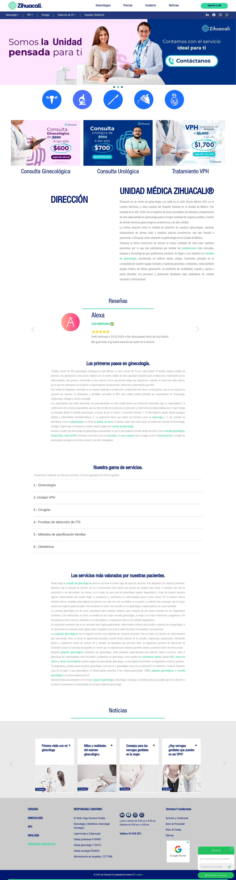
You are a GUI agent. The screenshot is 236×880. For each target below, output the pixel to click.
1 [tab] (114, 87)
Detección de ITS (66, 15)
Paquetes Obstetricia (94, 15)
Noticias (174, 5)
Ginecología (11, 15)
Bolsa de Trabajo (173, 830)
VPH (29, 15)
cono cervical (127, 436)
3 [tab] (122, 87)
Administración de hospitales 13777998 (93, 857)
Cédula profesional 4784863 (87, 839)
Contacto (150, 5)
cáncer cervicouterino (70, 662)
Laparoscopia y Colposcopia (87, 834)
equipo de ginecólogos (103, 680)
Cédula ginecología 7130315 (87, 845)
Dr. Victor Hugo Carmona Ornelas (89, 818)
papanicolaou (77, 422)
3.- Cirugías (41, 510)
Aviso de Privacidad (175, 824)
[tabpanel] (118, 52)
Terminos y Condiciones (177, 818)
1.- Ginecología (44, 485)
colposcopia (157, 417)
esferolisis (111, 436)
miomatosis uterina (151, 657)
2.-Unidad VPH (44, 497)
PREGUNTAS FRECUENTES (42, 844)
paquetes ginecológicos (66, 634)
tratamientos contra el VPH (64, 436)
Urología (45, 15)
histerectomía (164, 436)
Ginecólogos (103, 5)
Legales (139, 875)
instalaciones (189, 248)
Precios (127, 5)
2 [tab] (118, 87)
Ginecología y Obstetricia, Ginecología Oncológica (92, 826)
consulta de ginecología (122, 426)
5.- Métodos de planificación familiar (59, 534)
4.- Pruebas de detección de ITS (56, 522)
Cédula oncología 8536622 (87, 851)
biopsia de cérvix (105, 422)
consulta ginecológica (174, 431)
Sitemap (170, 835)
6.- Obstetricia (43, 547)
